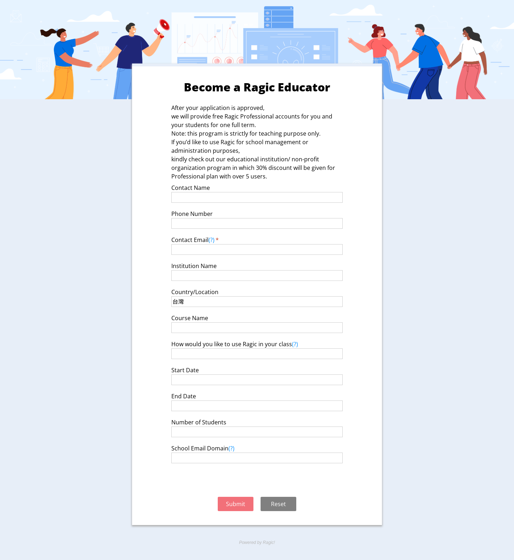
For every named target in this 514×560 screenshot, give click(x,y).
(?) (211, 240)
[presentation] (257, 481)
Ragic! (268, 542)
